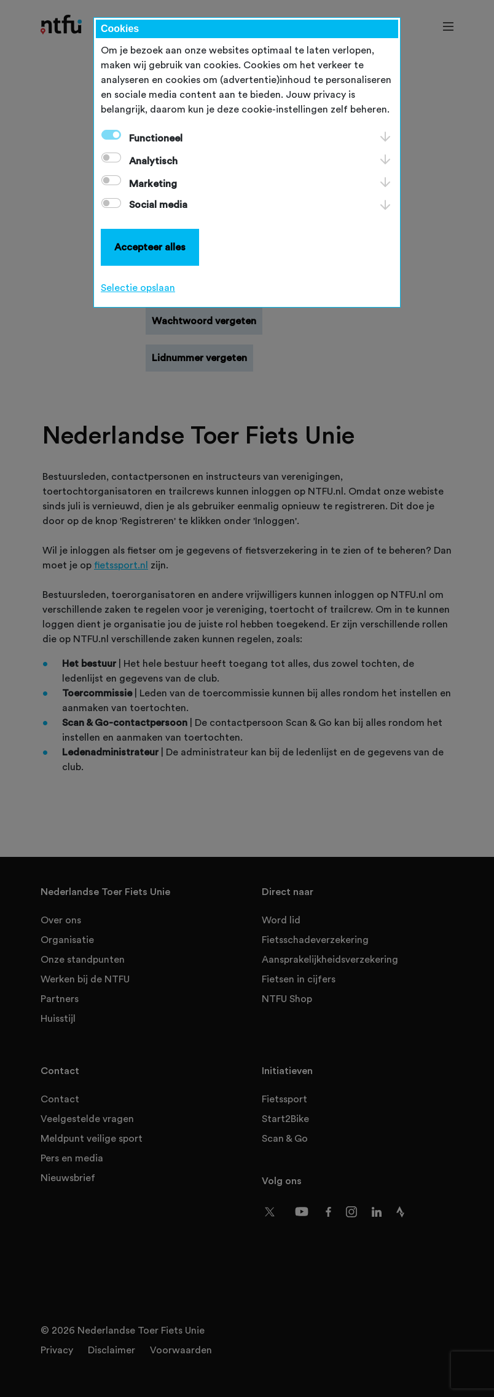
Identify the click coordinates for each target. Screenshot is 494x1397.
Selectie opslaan (138, 288)
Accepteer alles (150, 247)
